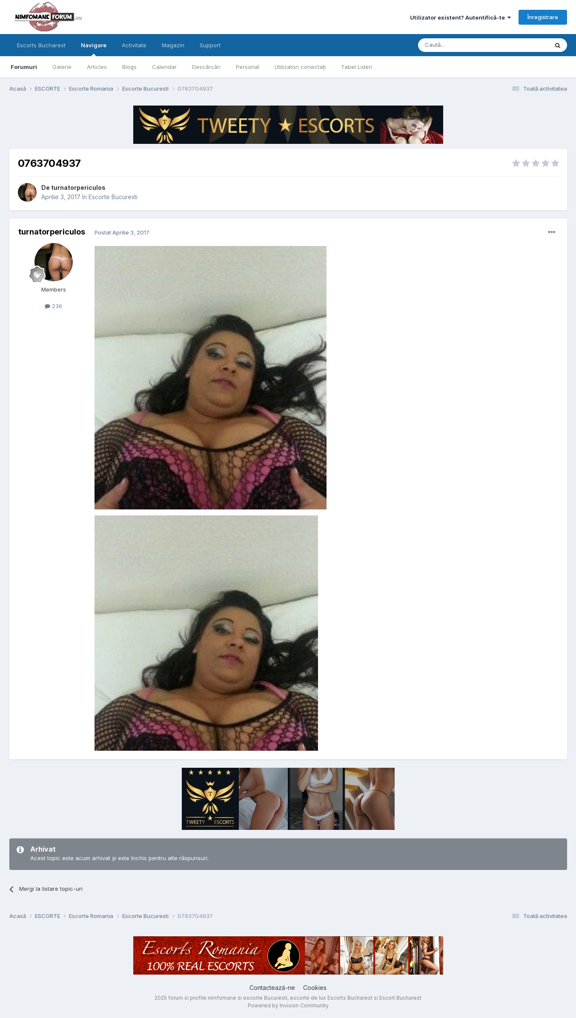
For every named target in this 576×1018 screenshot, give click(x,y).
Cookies (315, 987)
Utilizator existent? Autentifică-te (460, 17)
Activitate (134, 45)
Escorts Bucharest (41, 45)
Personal (247, 66)
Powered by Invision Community (288, 1005)
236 (53, 306)
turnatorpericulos (78, 187)
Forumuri (24, 66)
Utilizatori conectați (300, 66)
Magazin (173, 45)
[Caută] (461, 45)
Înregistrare (542, 17)
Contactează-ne (272, 987)
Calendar (164, 66)
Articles (97, 66)
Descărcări (206, 66)
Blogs (129, 66)
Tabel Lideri (356, 66)
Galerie (62, 66)
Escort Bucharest (400, 998)
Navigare (93, 49)
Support (210, 45)
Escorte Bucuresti (113, 196)
